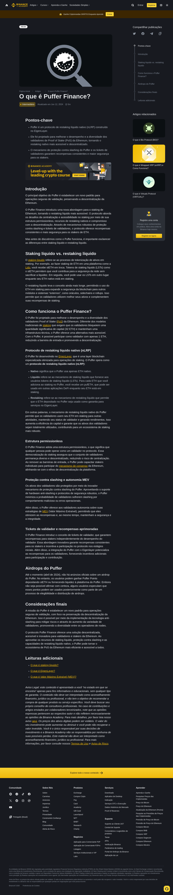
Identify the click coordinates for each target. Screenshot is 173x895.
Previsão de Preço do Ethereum (149, 823)
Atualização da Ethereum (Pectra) (149, 810)
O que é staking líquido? (45, 665)
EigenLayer (65, 356)
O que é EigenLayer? (43, 671)
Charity (76, 829)
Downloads (109, 793)
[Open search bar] (132, 5)
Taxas (107, 837)
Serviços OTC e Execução (115, 804)
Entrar (140, 5)
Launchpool (78, 814)
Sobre (45, 793)
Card (76, 804)
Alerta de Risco (49, 829)
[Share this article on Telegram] (151, 33)
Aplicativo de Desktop (113, 796)
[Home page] (19, 5)
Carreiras (46, 796)
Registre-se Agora (149, 236)
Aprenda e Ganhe (143, 793)
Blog (44, 822)
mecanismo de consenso (73, 465)
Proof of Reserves (112, 811)
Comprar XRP (141, 834)
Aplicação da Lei (111, 855)
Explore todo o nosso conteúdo (86, 773)
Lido (27, 267)
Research (77, 825)
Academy (77, 807)
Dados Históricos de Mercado (117, 807)
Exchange (78, 793)
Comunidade (48, 825)
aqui (34, 721)
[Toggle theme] (167, 5)
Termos (45, 811)
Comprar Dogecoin (143, 838)
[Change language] (161, 5)
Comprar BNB (141, 830)
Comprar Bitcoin (142, 827)
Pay (75, 800)
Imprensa (46, 804)
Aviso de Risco (99, 743)
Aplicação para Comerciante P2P (87, 842)
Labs (76, 856)
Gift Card (77, 811)
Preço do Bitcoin (142, 803)
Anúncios (46, 800)
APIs (107, 841)
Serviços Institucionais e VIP (85, 853)
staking (47, 325)
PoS (59, 321)
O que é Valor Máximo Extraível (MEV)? (53, 676)
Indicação (109, 800)
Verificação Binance (113, 844)
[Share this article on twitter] (134, 33)
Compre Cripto (79, 796)
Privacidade (47, 814)
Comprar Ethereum (143, 841)
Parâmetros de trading (114, 848)
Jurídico (46, 807)
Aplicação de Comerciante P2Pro (87, 845)
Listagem (77, 849)
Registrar (151, 5)
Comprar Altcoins (143, 845)
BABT (76, 822)
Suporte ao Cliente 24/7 (114, 824)
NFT (75, 818)
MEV (45, 511)
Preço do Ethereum (144, 806)
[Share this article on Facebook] (142, 33)
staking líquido (36, 260)
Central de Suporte (112, 827)
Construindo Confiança (52, 818)
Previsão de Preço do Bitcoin (147, 820)
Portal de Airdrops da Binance (117, 852)
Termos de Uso (80, 743)
